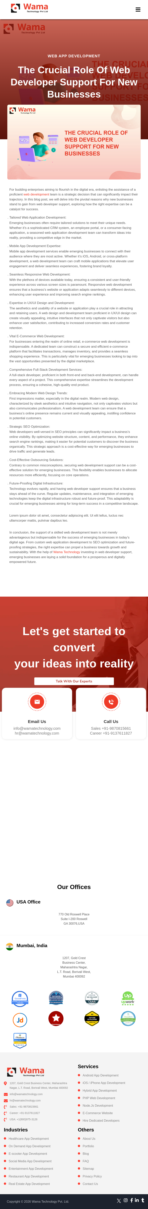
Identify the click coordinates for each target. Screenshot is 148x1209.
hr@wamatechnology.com (37, 733)
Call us (111, 721)
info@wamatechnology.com (37, 728)
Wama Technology (66, 552)
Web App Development (74, 56)
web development (36, 194)
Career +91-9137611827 (111, 733)
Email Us (37, 721)
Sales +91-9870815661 (111, 728)
